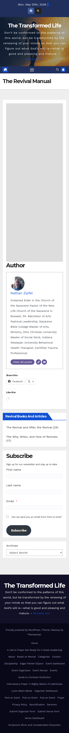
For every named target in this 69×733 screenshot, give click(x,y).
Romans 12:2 (34, 59)
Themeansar (34, 634)
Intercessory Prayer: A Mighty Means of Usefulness (34, 684)
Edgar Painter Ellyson (31, 663)
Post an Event (12, 697)
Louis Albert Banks (21, 691)
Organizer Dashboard (46, 691)
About (11, 656)
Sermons (52, 704)
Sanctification (37, 704)
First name (13, 469)
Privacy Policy (19, 704)
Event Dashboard (55, 663)
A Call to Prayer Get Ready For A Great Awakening (34, 650)
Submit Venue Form (48, 711)
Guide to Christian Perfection (34, 677)
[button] (57, 69)
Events (53, 670)
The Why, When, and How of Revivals (32, 436)
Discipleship (11, 663)
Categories (44, 656)
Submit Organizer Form (22, 711)
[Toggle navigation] (32, 69)
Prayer (60, 697)
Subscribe (18, 530)
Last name (13, 485)
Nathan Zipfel (22, 293)
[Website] (38, 362)
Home (34, 643)
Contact (56, 656)
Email (10, 501)
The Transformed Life (34, 25)
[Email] (44, 362)
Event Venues (40, 670)
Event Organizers (21, 670)
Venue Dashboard (34, 718)
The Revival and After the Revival (29, 427)
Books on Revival (26, 656)
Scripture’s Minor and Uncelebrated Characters (34, 725)
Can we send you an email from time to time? (36, 517)
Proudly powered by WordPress (23, 630)
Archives (12, 545)
